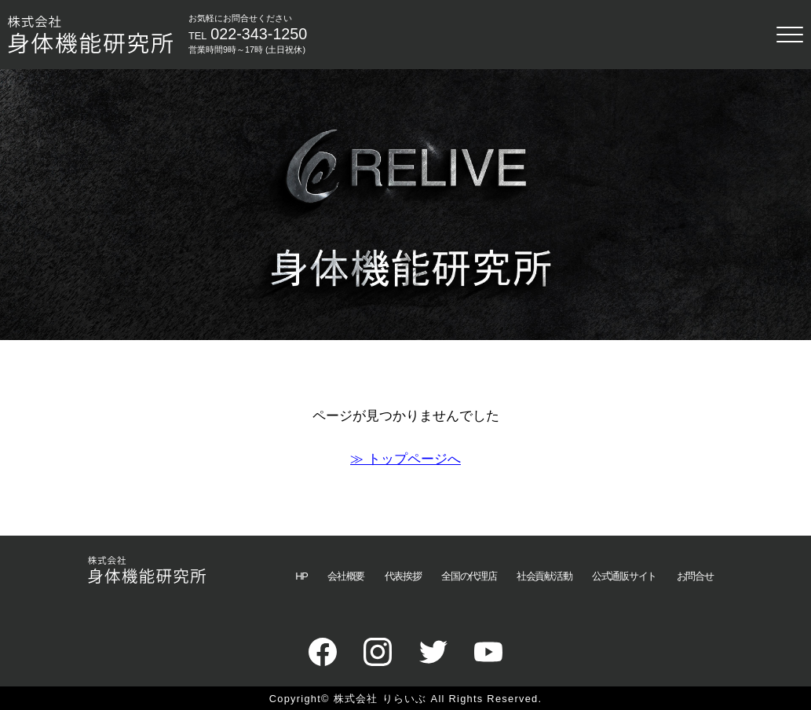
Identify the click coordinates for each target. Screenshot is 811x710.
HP (301, 576)
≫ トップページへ (405, 459)
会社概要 (345, 576)
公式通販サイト (624, 576)
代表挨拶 (403, 576)
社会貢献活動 (544, 576)
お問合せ (695, 576)
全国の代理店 (468, 576)
